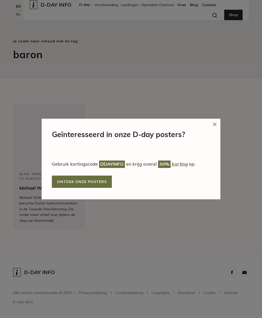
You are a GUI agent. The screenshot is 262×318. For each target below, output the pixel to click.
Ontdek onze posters (82, 181)
